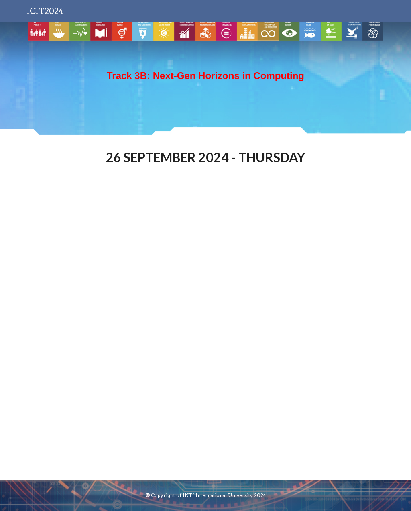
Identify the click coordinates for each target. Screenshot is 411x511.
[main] (205, 79)
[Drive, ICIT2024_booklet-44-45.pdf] (205, 329)
